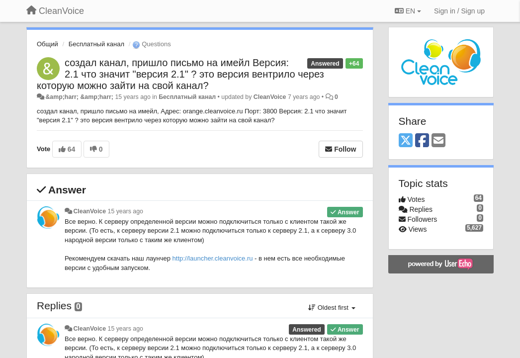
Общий (47, 44)
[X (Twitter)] (406, 141)
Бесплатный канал (96, 44)
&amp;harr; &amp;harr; (79, 96)
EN (408, 11)
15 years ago (125, 211)
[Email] (438, 141)
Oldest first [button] (331, 307)
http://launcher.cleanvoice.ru (213, 258)
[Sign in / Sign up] (459, 10)
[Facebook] (422, 141)
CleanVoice (270, 96)
